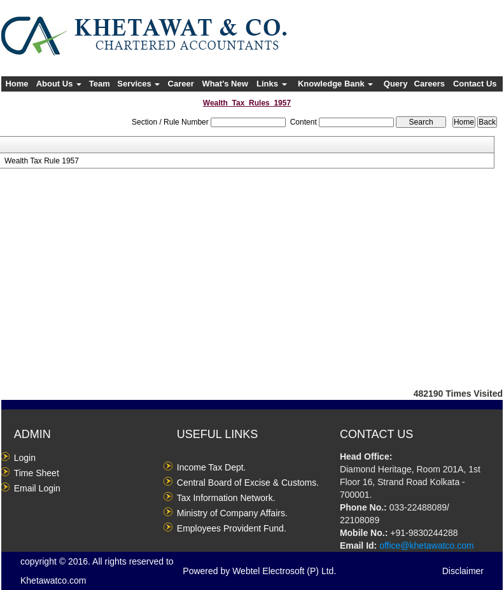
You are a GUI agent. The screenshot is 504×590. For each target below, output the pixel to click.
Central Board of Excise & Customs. (248, 482)
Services (138, 83)
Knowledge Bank (335, 83)
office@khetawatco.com (426, 545)
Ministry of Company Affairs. (232, 513)
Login (25, 458)
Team (99, 83)
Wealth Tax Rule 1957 (41, 160)
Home (16, 83)
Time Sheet (36, 473)
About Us (58, 83)
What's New (225, 83)
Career (181, 83)
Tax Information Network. (226, 498)
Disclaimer (463, 571)
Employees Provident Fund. (231, 528)
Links (271, 83)
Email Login (37, 488)
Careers (429, 83)
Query (396, 83)
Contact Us (475, 83)
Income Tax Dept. (211, 467)
